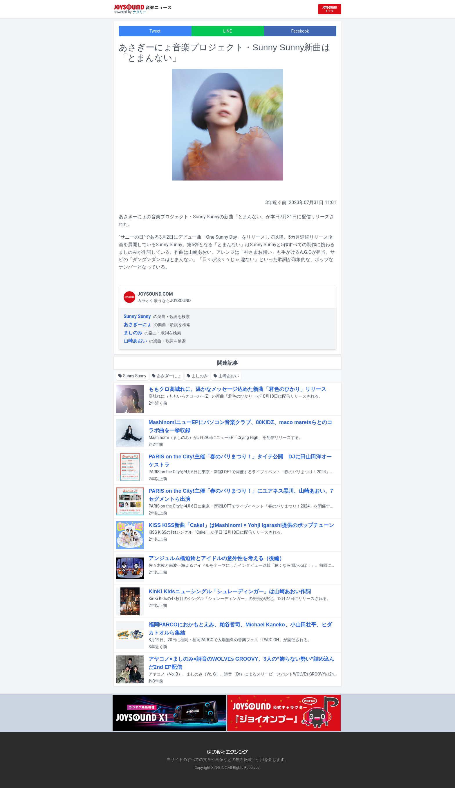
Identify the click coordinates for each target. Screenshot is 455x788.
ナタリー (140, 12)
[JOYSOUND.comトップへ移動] (329, 9)
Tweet (154, 31)
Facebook (300, 31)
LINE (227, 31)
